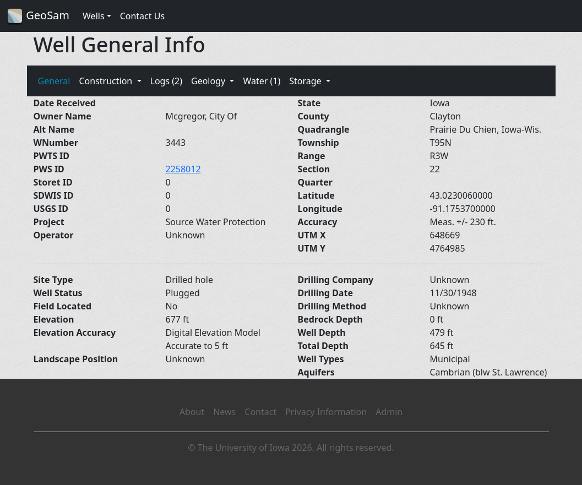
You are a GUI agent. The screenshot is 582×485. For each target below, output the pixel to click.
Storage (306, 81)
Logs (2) (166, 81)
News (224, 412)
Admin (389, 412)
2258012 (183, 169)
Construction (106, 81)
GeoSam (38, 16)
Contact (260, 412)
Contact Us (142, 16)
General (54, 81)
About (192, 412)
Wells (94, 16)
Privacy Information (326, 412)
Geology (209, 81)
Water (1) (261, 81)
